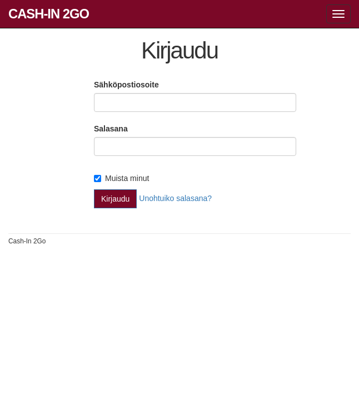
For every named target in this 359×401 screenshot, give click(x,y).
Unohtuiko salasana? (175, 198)
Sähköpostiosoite (126, 84)
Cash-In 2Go (48, 13)
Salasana (111, 128)
